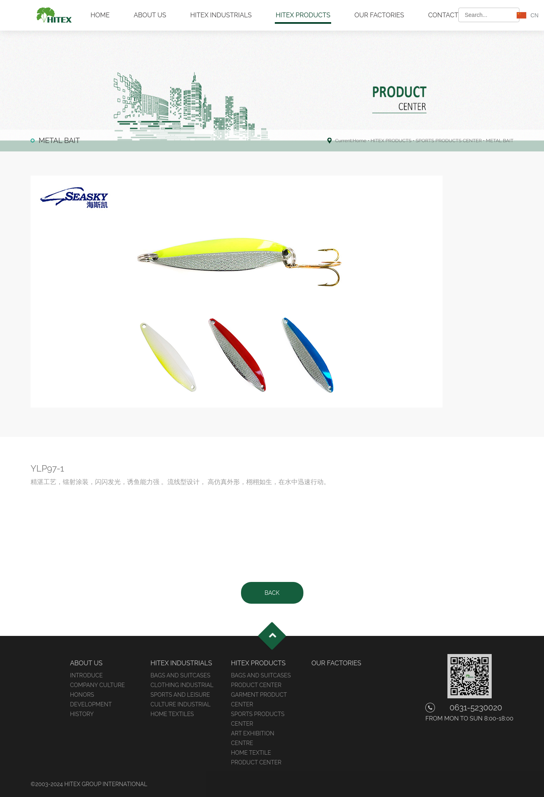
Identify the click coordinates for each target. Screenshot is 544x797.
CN (534, 15)
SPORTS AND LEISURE (180, 694)
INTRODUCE (86, 675)
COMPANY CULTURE (97, 685)
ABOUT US (150, 15)
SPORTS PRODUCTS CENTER (449, 140)
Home (360, 140)
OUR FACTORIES (379, 15)
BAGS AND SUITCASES (180, 675)
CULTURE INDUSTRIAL (180, 704)
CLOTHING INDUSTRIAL (181, 685)
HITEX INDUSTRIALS (221, 15)
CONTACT (443, 15)
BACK (272, 593)
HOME (100, 15)
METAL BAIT (499, 140)
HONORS (82, 694)
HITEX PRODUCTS (303, 15)
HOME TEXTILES (172, 714)
